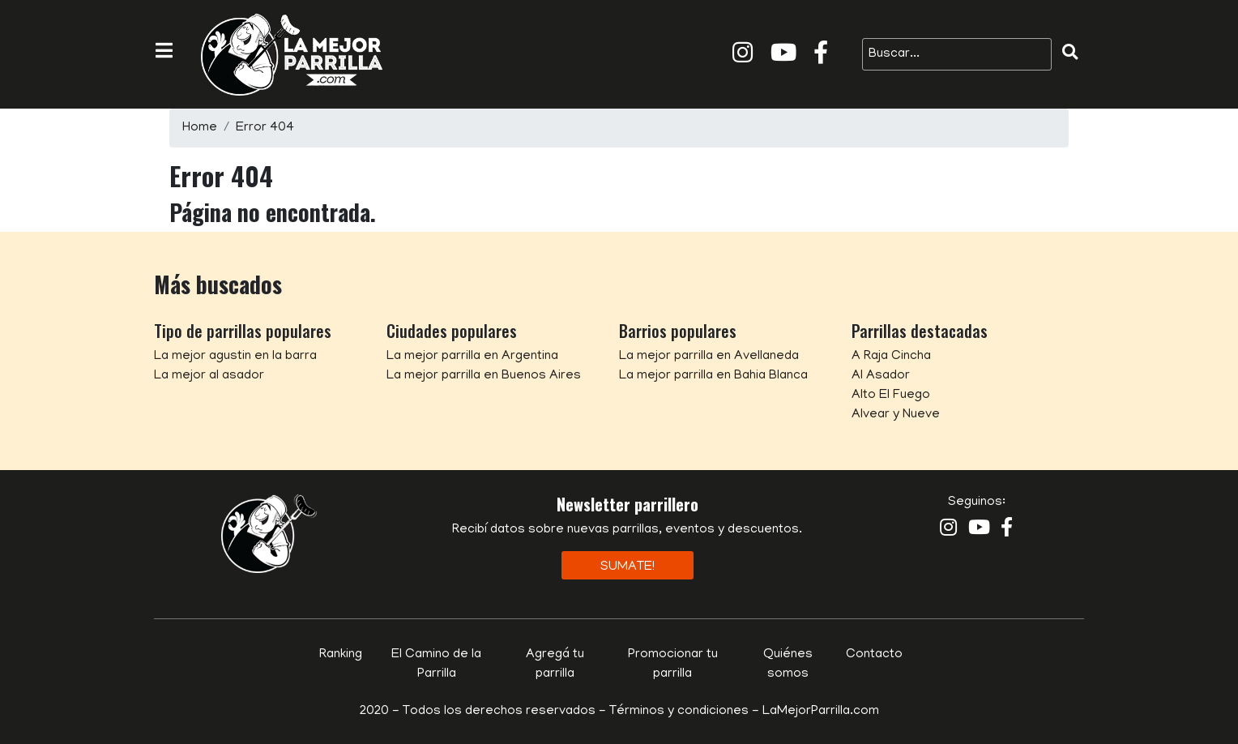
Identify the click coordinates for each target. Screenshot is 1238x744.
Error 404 (265, 128)
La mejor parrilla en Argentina (472, 356)
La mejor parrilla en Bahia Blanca (713, 376)
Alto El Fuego (891, 395)
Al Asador (881, 376)
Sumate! (627, 567)
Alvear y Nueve (896, 415)
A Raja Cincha (891, 356)
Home (199, 128)
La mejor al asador (209, 376)
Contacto (874, 655)
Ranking (340, 655)
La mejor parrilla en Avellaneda (709, 356)
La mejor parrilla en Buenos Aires (483, 376)
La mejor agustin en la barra (235, 356)
